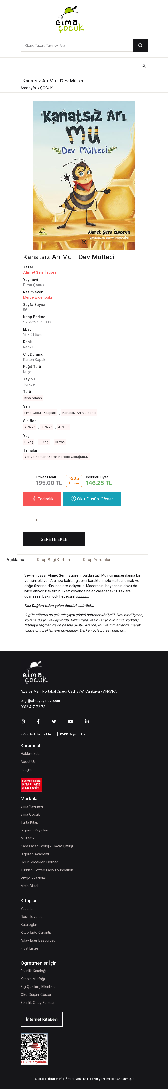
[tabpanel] (84, 175)
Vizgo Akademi (33, 878)
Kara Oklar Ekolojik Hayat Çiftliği (47, 846)
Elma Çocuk (30, 814)
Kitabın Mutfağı (33, 979)
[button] (144, 66)
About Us (28, 761)
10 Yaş (60, 442)
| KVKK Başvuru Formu (73, 734)
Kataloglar (29, 924)
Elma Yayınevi (32, 806)
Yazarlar (27, 908)
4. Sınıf (63, 427)
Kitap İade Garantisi (36, 932)
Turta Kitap (29, 822)
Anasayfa (28, 88)
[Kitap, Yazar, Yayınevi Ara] (77, 45)
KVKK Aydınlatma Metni (37, 734)
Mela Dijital (29, 886)
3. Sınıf (46, 427)
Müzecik (28, 838)
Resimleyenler (32, 916)
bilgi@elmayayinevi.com (40, 700)
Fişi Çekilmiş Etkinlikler (39, 987)
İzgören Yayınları (34, 830)
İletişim (26, 769)
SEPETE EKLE (54, 539)
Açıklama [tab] (15, 559)
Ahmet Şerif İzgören (41, 272)
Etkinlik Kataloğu (34, 971)
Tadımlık (42, 499)
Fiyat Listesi (30, 948)
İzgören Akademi (35, 854)
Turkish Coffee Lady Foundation (47, 870)
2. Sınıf (29, 427)
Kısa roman (33, 398)
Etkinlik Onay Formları (38, 1002)
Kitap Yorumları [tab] (97, 559)
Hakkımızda (30, 753)
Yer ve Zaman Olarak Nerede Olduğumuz (56, 457)
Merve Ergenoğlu (37, 297)
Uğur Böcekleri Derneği (40, 862)
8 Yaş (28, 442)
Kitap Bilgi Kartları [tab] (53, 559)
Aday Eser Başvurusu (38, 940)
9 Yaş (44, 442)
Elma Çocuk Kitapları (40, 413)
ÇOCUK (46, 88)
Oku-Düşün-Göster (92, 499)
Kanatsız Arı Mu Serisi (79, 413)
